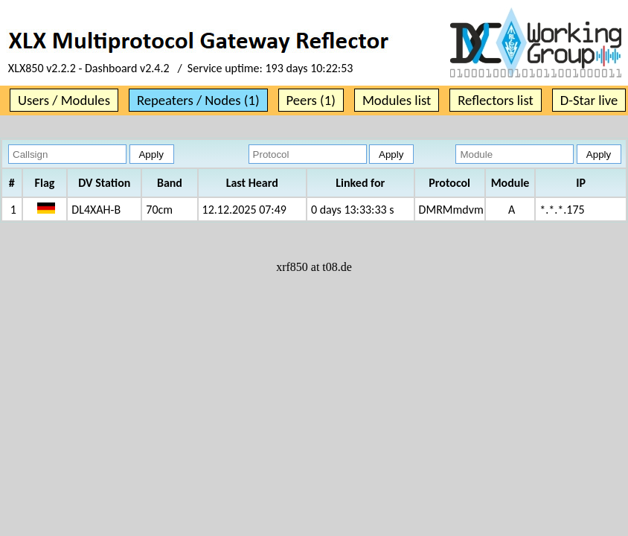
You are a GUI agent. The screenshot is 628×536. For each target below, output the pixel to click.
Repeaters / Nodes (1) (198, 100)
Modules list (396, 100)
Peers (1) (311, 100)
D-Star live (589, 100)
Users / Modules (64, 100)
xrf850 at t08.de (314, 267)
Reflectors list (495, 100)
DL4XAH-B (96, 209)
